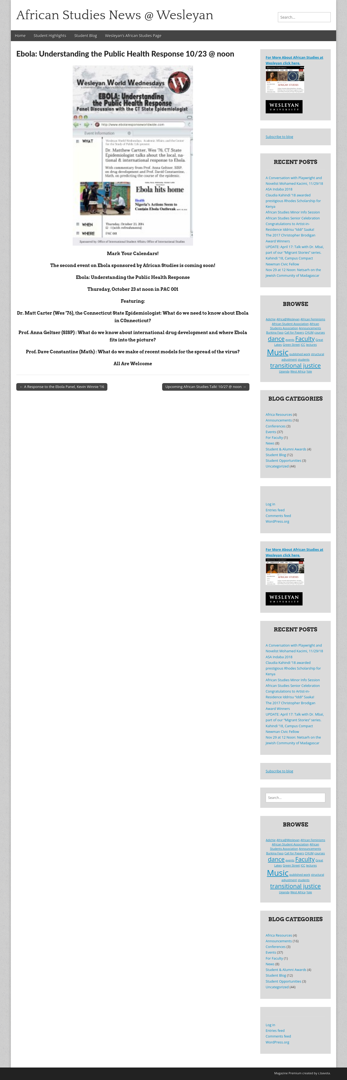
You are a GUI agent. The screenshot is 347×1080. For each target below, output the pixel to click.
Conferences (276, 426)
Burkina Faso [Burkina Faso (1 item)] (275, 332)
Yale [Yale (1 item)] (309, 371)
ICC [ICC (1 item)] (303, 345)
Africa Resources (279, 414)
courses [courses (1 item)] (319, 332)
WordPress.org (277, 521)
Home (20, 35)
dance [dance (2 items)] (276, 339)
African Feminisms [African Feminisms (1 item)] (313, 319)
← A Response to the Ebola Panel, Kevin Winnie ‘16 (62, 386)
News (270, 443)
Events (271, 432)
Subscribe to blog (279, 136)
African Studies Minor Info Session (293, 212)
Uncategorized (277, 466)
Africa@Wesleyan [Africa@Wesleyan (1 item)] (288, 319)
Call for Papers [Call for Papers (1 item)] (294, 332)
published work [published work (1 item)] (300, 354)
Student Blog (85, 35)
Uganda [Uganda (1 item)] (284, 371)
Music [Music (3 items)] (278, 352)
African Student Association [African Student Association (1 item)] (290, 324)
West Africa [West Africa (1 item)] (298, 371)
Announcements (279, 420)
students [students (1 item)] (303, 359)
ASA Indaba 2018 (279, 189)
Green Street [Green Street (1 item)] (291, 345)
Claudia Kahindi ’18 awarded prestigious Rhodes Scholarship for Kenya (293, 201)
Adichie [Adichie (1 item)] (270, 319)
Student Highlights (50, 35)
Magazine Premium (288, 1073)
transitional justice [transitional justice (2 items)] (295, 365)
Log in (270, 504)
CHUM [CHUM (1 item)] (309, 332)
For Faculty (274, 437)
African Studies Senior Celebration (293, 218)
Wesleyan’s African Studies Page (133, 35)
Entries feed (275, 510)
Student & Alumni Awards (286, 449)
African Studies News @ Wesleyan (114, 15)
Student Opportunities (283, 460)
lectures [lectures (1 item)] (311, 345)
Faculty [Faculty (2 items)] (305, 339)
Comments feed (278, 515)
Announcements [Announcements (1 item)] (310, 328)
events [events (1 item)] (289, 340)
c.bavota (324, 1073)
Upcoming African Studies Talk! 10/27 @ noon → (205, 386)
